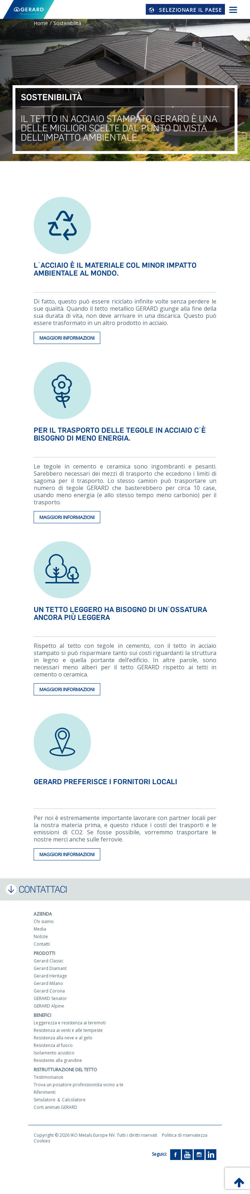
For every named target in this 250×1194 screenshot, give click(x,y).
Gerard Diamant (50, 968)
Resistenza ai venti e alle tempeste (68, 1030)
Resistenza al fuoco (53, 1045)
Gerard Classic (48, 961)
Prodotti (44, 953)
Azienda (43, 914)
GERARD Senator (50, 998)
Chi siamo (44, 921)
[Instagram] (199, 1154)
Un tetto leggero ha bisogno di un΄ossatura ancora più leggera (120, 613)
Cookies (42, 1141)
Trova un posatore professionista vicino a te (79, 1085)
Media (40, 929)
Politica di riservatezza (184, 1135)
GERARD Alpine (49, 1006)
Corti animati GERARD (55, 1107)
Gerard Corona (49, 991)
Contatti (42, 944)
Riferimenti (45, 1092)
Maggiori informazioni (67, 338)
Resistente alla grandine (58, 1060)
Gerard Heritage (50, 976)
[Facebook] (175, 1154)
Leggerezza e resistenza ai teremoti (70, 1023)
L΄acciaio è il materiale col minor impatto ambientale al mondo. (115, 269)
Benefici (42, 1015)
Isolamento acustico (54, 1053)
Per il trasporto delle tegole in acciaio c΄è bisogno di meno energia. (120, 434)
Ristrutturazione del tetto (65, 1070)
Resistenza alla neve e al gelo (63, 1038)
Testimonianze (48, 1077)
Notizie (41, 936)
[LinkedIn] (211, 1154)
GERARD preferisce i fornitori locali (105, 781)
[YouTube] (187, 1154)
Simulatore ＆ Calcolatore (60, 1100)
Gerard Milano (48, 983)
